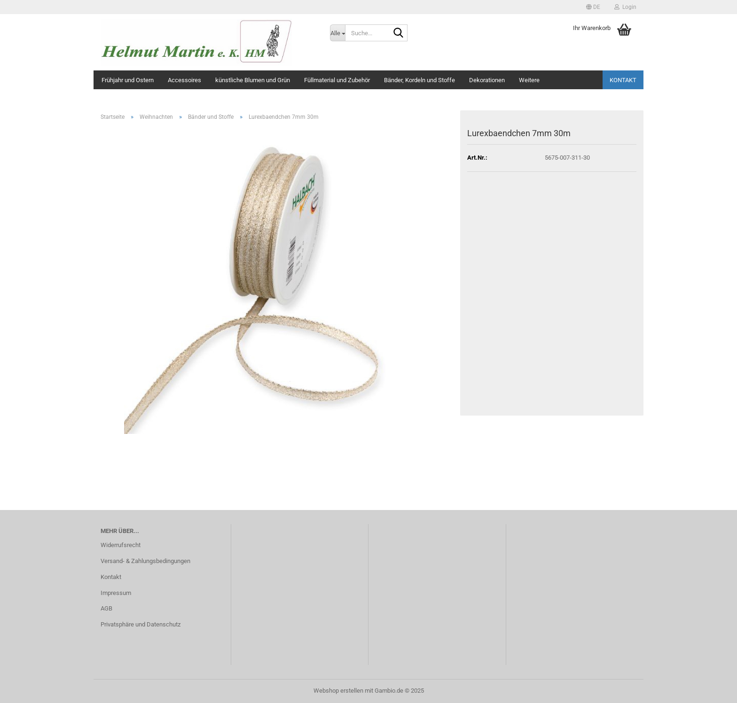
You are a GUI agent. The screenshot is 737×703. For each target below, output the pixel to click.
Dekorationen (487, 80)
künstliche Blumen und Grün (252, 80)
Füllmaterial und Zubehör (337, 80)
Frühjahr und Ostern (128, 80)
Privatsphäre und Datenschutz (140, 624)
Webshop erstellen (338, 690)
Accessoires (184, 80)
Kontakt (623, 80)
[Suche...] (337, 32)
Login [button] (625, 7)
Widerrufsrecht (121, 544)
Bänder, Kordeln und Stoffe (419, 80)
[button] (593, 7)
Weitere (529, 80)
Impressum (116, 592)
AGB (106, 608)
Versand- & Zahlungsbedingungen (145, 560)
